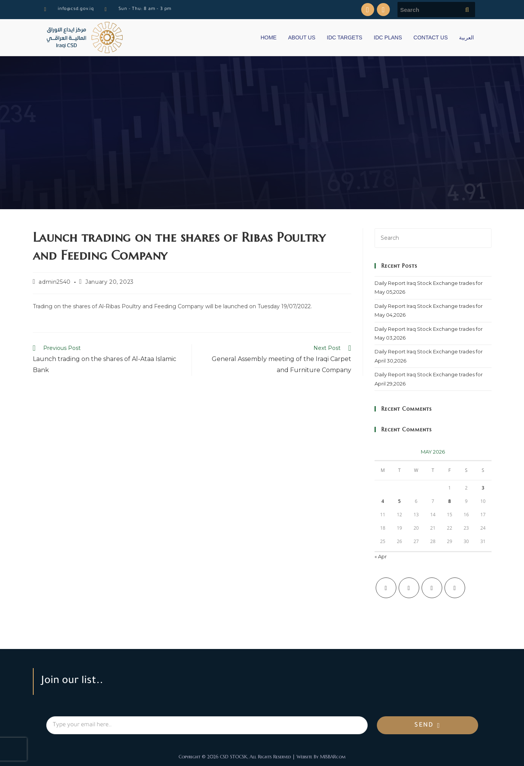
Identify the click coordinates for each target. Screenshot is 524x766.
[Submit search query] (467, 9)
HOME (269, 37)
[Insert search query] (433, 238)
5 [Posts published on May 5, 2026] (399, 501)
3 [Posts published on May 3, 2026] (483, 488)
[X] (386, 587)
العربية (466, 37)
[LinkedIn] (455, 587)
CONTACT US (431, 37)
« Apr (381, 556)
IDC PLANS (388, 37)
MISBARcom (333, 756)
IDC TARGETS (344, 37)
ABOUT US (301, 37)
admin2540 (54, 281)
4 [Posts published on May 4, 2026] (382, 501)
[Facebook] (409, 587)
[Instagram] (432, 587)
